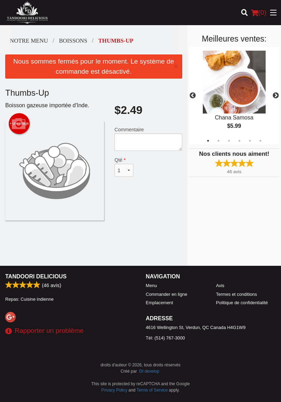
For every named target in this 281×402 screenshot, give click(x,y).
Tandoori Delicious (36, 276)
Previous (192, 95)
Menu (151, 285)
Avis (220, 285)
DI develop (149, 371)
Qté (123, 167)
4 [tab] (239, 140)
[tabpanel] (234, 95)
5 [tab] (249, 140)
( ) (258, 12)
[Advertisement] (93, 243)
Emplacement (159, 302)
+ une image (19, 123)
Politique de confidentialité (242, 302)
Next (275, 95)
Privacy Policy (114, 390)
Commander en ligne (166, 294)
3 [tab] (228, 140)
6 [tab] (260, 140)
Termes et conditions (236, 294)
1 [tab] (208, 140)
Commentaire (148, 139)
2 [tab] (218, 140)
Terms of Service (152, 390)
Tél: (165, 338)
